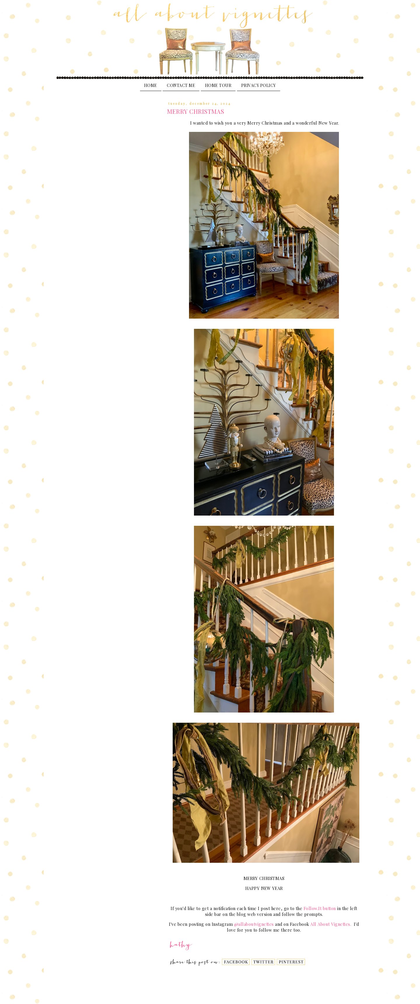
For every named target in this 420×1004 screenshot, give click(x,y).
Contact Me (181, 85)
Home (150, 85)
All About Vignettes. (331, 924)
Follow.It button (320, 908)
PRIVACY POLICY (258, 85)
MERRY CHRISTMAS (195, 111)
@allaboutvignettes (254, 924)
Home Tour (218, 85)
